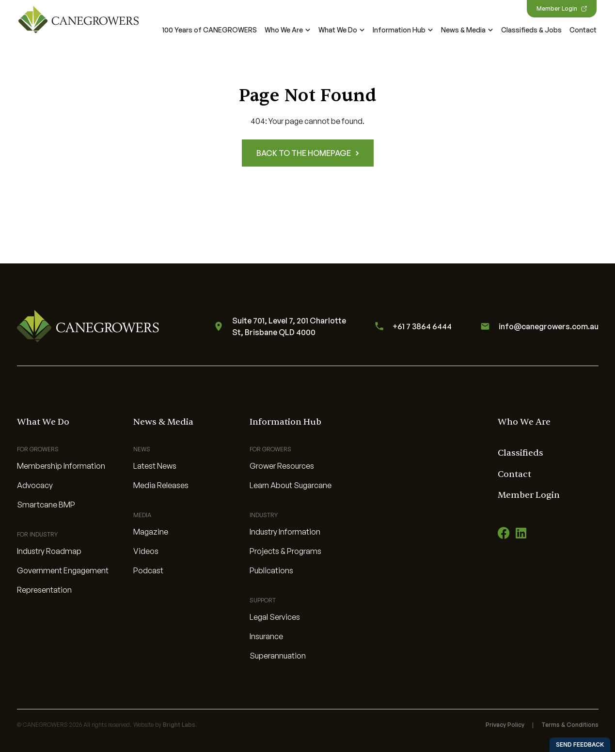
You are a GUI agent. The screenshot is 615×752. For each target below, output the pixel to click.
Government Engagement (63, 570)
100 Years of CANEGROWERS (209, 30)
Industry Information (285, 532)
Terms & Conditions (570, 724)
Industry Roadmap (49, 551)
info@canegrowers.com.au (538, 326)
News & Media (467, 30)
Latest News (154, 466)
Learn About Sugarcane (290, 485)
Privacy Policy (505, 724)
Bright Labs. (180, 724)
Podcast (148, 570)
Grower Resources (282, 466)
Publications (271, 570)
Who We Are (288, 30)
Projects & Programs (285, 551)
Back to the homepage (307, 153)
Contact (583, 30)
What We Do (341, 30)
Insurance (266, 636)
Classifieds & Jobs (531, 30)
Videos (145, 551)
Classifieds (520, 453)
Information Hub (403, 30)
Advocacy (35, 485)
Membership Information (61, 466)
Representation (44, 590)
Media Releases (161, 485)
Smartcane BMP (46, 504)
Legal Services (275, 617)
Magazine (150, 532)
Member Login (561, 8)
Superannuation (278, 655)
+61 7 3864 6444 (411, 326)
